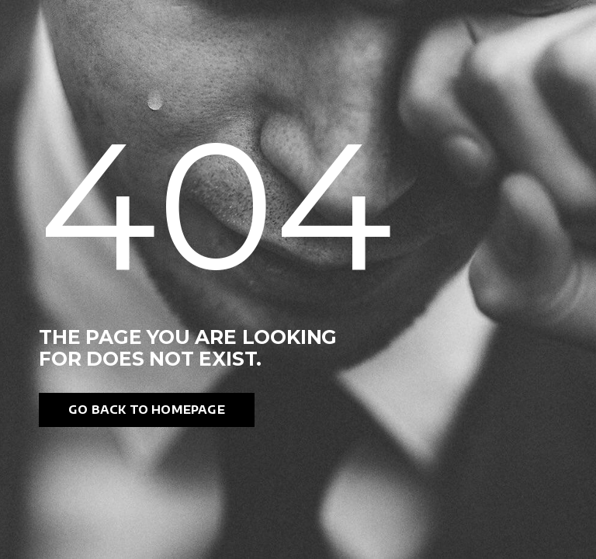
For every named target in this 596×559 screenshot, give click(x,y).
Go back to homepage (146, 409)
